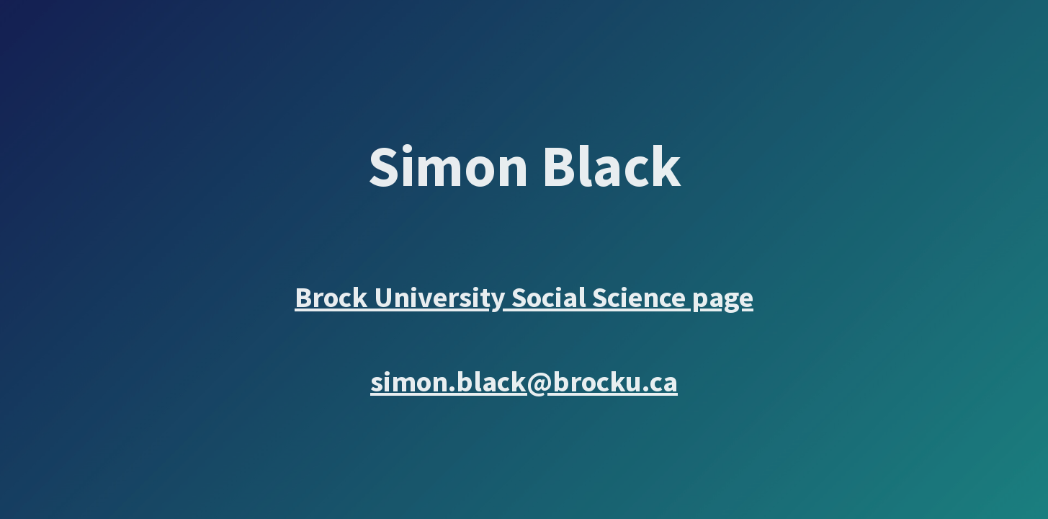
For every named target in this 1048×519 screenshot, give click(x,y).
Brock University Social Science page (524, 297)
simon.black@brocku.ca (524, 381)
